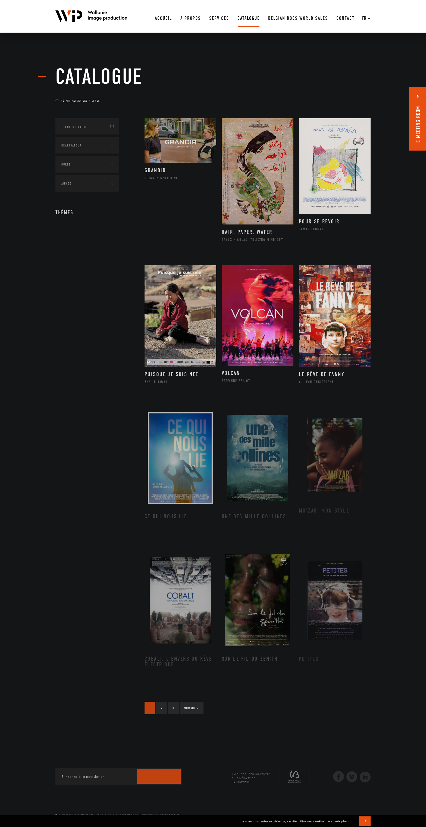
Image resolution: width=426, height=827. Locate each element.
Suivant (191, 708)
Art (64, 231)
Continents (70, 247)
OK (365, 821)
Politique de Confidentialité (133, 814)
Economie (69, 281)
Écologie (68, 264)
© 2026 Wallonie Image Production (81, 814)
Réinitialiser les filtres (77, 100)
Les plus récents (357, 95)
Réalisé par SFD (170, 814)
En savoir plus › (338, 821)
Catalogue (98, 76)
